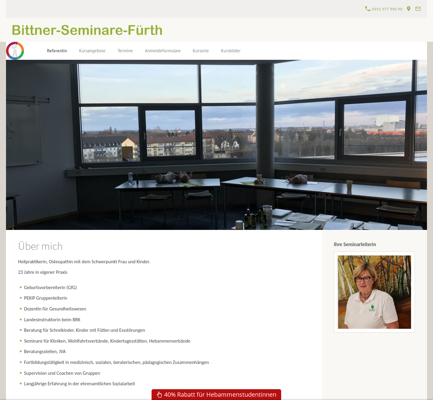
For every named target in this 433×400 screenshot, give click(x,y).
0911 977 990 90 (383, 9)
